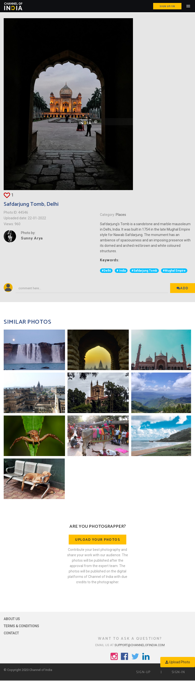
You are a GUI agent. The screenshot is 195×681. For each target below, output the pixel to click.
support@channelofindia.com (139, 645)
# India (121, 270)
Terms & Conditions (21, 626)
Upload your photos (97, 540)
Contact (11, 633)
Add (183, 288)
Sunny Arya (32, 238)
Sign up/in (167, 6)
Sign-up (143, 672)
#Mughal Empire (174, 270)
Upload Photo (177, 662)
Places (121, 215)
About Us (12, 619)
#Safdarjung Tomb (144, 270)
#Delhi (106, 270)
